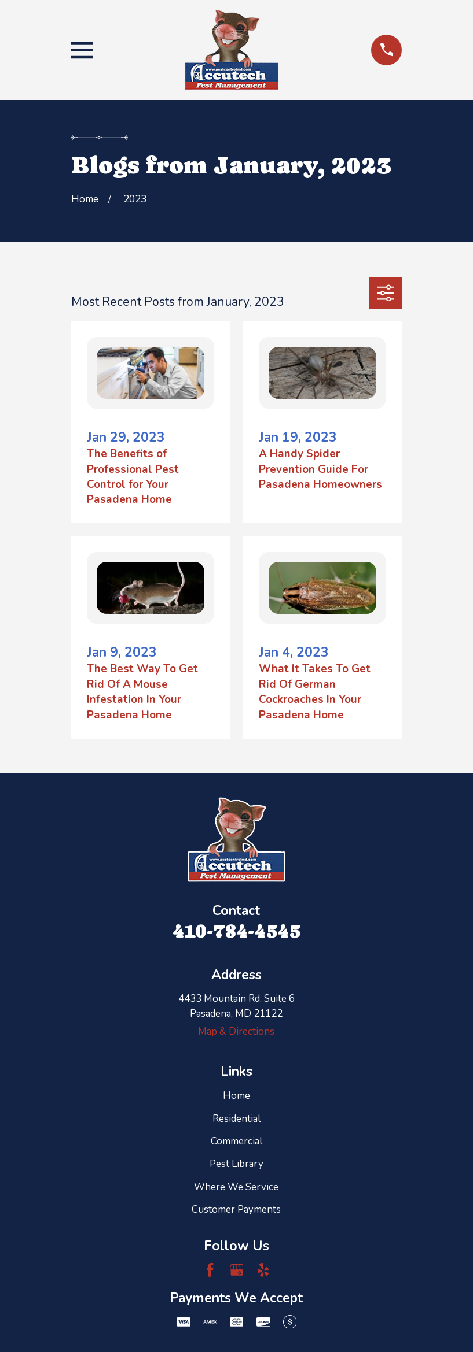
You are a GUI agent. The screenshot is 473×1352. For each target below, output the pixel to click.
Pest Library (236, 1164)
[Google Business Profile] (237, 1270)
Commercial (236, 1141)
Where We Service (236, 1187)
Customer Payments (236, 1209)
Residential (236, 1118)
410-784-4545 (236, 931)
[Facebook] (210, 1270)
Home (236, 1095)
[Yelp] (263, 1270)
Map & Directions (236, 1031)
